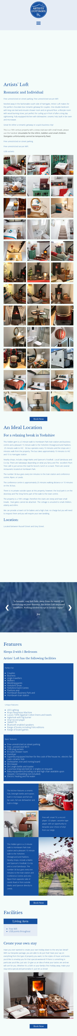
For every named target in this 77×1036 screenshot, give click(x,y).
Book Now (39, 418)
